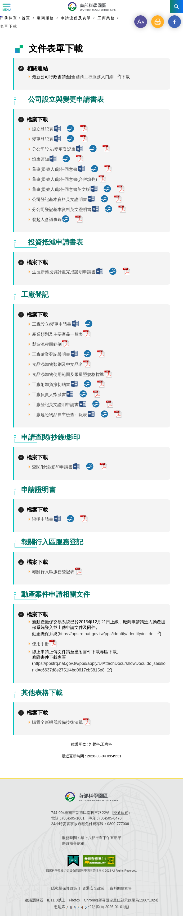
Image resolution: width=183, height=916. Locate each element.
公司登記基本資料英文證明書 (59, 199)
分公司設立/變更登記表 (53, 149)
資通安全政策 (93, 888)
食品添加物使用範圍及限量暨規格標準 (68, 374)
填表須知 (40, 159)
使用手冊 (40, 644)
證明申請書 (42, 519)
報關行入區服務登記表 (53, 571)
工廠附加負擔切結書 (51, 384)
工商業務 (106, 18)
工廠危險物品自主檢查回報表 (59, 414)
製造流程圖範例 (47, 344)
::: (1, 15)
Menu (6, 6)
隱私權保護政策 (64, 888)
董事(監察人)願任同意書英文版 (61, 189)
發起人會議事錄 (47, 219)
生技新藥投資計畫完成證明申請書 (64, 272)
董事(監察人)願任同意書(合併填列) (65, 179)
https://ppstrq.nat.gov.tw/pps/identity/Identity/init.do (106, 634)
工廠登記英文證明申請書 (55, 404)
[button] (140, 21)
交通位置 (120, 813)
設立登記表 (42, 129)
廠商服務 (45, 18)
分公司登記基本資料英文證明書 (61, 209)
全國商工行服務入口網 (92, 77)
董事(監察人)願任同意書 (54, 169)
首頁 (26, 18)
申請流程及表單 (76, 18)
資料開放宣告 (121, 888)
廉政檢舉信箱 (73, 843)
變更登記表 (42, 139)
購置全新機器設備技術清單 (57, 722)
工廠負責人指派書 (49, 394)
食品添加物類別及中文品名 (57, 364)
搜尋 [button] (176, 6)
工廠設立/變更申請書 (51, 324)
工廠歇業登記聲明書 (51, 354)
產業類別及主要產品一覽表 (57, 334)
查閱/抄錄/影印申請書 (52, 467)
